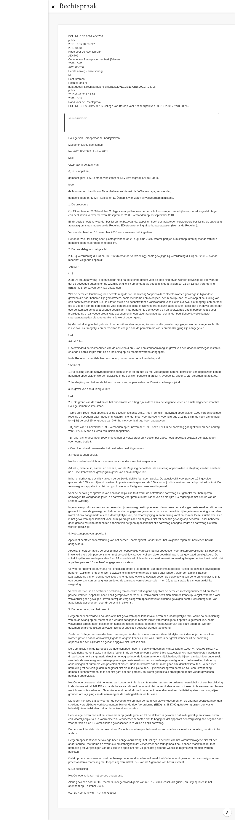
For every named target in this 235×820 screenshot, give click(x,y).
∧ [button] (227, 812)
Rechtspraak (78, 6)
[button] (53, 6)
